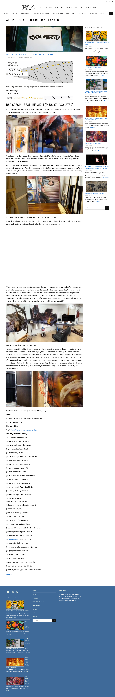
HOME (6, 13)
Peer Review (36, 605)
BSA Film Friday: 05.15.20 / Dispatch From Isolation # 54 (29, 55)
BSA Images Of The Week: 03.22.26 (93, 143)
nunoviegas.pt (13, 539)
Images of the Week (38, 601)
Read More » (106, 52)
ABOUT (14, 13)
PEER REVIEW (58, 13)
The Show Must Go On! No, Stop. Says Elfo (95, 193)
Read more (9, 574)
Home (34, 590)
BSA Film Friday (28, 57)
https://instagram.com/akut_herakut (23, 430)
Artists (21, 57)
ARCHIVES (82, 13)
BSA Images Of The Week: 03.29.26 (93, 67)
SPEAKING (93, 13)
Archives (35, 613)
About (34, 594)
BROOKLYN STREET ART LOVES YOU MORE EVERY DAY (57, 7)
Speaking (35, 616)
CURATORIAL (70, 13)
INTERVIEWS (25, 13)
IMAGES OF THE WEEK (41, 13)
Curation (35, 609)
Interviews (35, 598)
